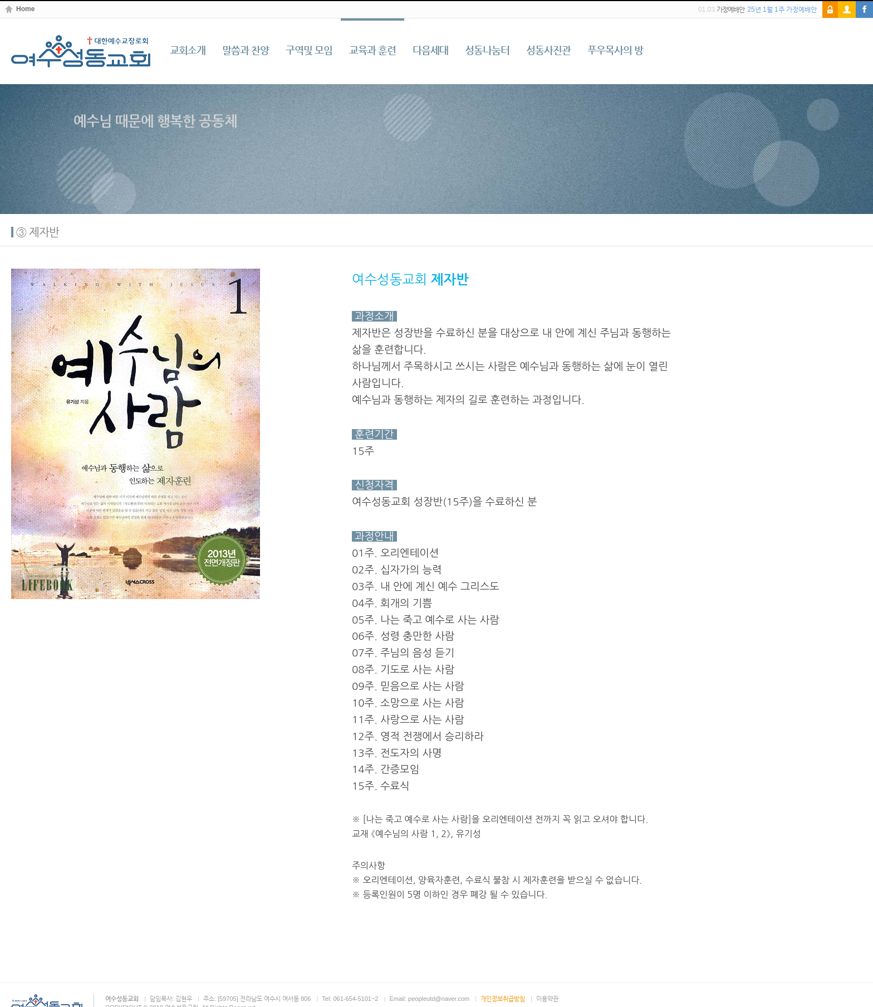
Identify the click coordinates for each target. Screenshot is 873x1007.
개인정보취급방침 (502, 998)
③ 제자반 (37, 231)
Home (25, 9)
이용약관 (547, 998)
